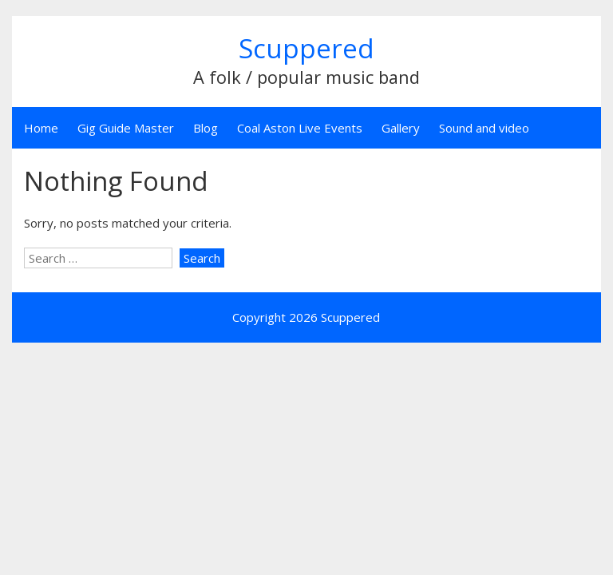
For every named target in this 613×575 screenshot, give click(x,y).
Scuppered (306, 48)
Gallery (401, 128)
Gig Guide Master (125, 128)
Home (41, 128)
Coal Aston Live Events (299, 128)
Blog (205, 128)
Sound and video (484, 128)
